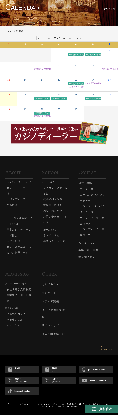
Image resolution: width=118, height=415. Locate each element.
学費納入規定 (87, 257)
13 (25, 80)
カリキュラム (87, 243)
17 (93, 80)
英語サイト (49, 292)
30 (76, 109)
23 (76, 94)
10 (93, 65)
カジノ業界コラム (18, 252)
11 (109, 65)
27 (25, 109)
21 (42, 94)
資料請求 (102, 409)
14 (42, 80)
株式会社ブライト (81, 404)
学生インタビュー (54, 235)
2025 (41, 38)
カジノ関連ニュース (20, 246)
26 (8, 109)
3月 (49, 38)
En (112, 9)
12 (8, 80)
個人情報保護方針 (53, 334)
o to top (106, 349)
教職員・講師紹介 (54, 205)
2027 (78, 38)
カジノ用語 (14, 241)
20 (25, 94)
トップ (8, 31)
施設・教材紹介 (53, 210)
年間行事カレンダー (56, 241)
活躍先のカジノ (17, 313)
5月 (71, 38)
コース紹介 (85, 182)
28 (42, 109)
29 (59, 109)
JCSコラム (13, 325)
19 (8, 94)
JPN (105, 9)
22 (59, 94)
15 (59, 80)
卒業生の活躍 (15, 319)
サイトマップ (50, 325)
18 (109, 80)
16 (76, 80)
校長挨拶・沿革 (53, 199)
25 (109, 94)
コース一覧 (87, 189)
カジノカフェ (50, 284)
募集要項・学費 (88, 250)
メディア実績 (50, 301)
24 (93, 94)
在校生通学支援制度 (20, 289)
